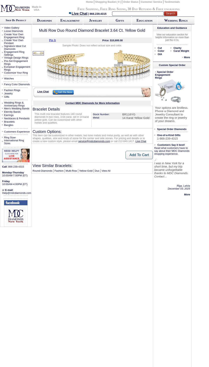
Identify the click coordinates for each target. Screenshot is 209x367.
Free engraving (168, 9)
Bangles (8, 125)
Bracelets (9, 121)
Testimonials (172, 1)
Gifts (120, 20)
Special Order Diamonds (172, 129)
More (187, 57)
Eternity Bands (12, 111)
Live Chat (78, 14)
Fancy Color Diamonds (17, 84)
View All (106, 170)
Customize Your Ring (16, 72)
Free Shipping (87, 9)
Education (144, 20)
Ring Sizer (10, 137)
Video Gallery (11, 27)
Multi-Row (71, 170)
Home (89, 1)
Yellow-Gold (86, 170)
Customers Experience (17, 131)
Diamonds (44, 20)
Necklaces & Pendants (17, 118)
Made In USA (36, 8)
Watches (9, 78)
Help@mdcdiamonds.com (16, 192)
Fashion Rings (12, 90)
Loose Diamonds (13, 31)
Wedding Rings (176, 20)
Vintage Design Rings (16, 57)
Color (161, 50)
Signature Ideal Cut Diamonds (15, 47)
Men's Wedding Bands (16, 108)
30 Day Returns (139, 9)
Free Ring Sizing (113, 9)
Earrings (8, 115)
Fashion (58, 170)
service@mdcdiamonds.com (94, 141)
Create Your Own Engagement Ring (14, 36)
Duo (97, 170)
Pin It (52, 40)
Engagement (70, 20)
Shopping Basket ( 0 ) (108, 1)
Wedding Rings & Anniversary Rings (14, 104)
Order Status (131, 1)
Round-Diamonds (42, 170)
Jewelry (95, 20)
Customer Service (151, 1)
